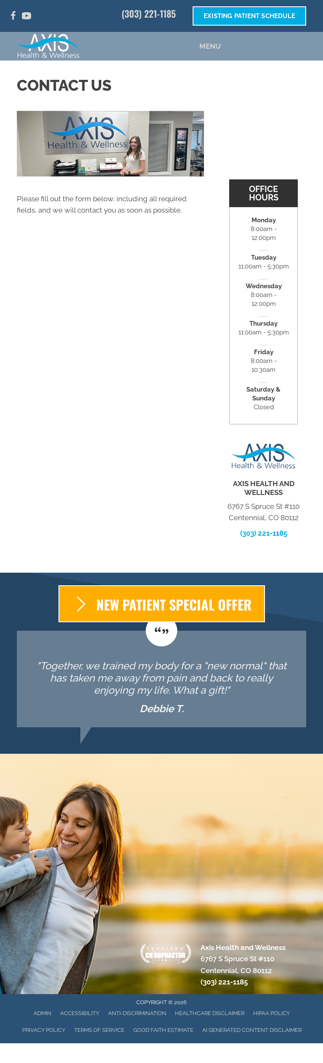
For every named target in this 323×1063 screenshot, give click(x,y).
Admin (42, 1013)
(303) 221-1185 (149, 13)
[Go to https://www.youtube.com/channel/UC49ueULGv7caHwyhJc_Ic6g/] (26, 17)
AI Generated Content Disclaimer (252, 1030)
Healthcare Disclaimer (209, 1013)
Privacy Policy (43, 1030)
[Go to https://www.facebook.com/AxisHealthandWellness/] (13, 17)
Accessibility (79, 1013)
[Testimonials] (161, 679)
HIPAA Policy (271, 1013)
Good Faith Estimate (163, 1030)
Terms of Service (99, 1030)
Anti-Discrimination (137, 1013)
